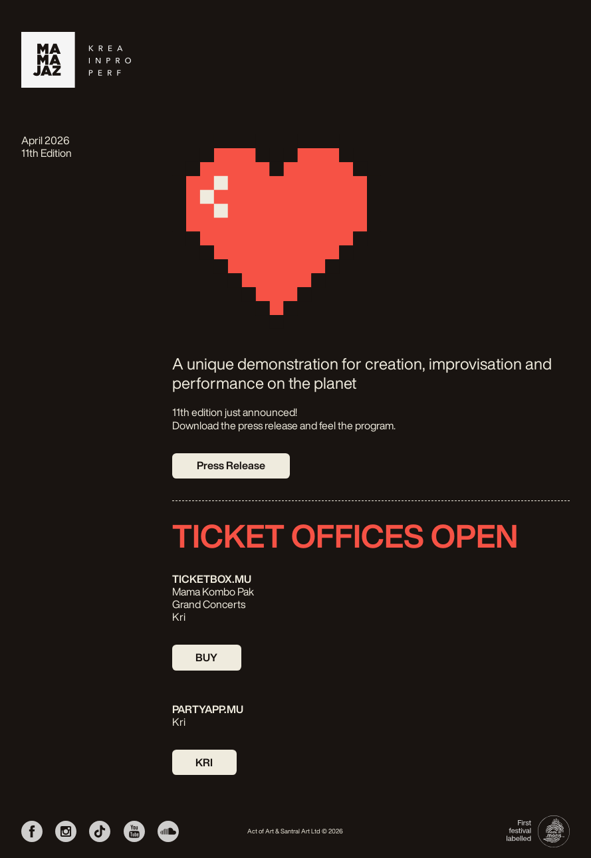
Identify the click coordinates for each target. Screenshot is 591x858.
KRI (204, 762)
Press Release (231, 465)
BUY (206, 657)
